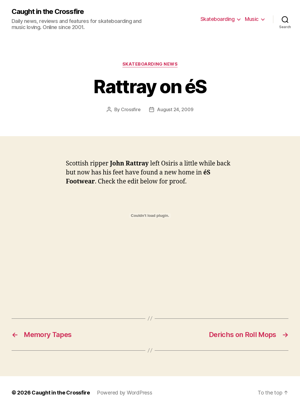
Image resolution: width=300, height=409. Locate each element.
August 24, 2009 (175, 109)
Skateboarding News (150, 64)
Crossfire (131, 109)
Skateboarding (217, 19)
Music (252, 19)
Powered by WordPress (124, 393)
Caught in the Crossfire (48, 11)
